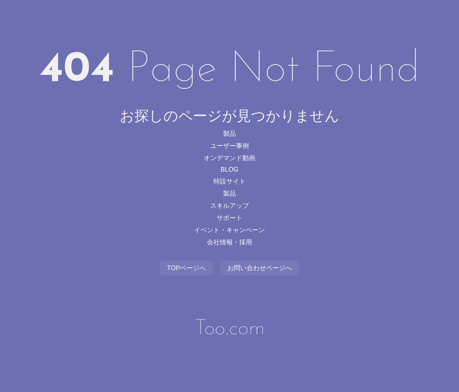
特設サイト (229, 181)
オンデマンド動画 (229, 158)
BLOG (229, 169)
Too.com (229, 329)
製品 (229, 133)
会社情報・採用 (229, 242)
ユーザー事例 (229, 145)
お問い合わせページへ (259, 268)
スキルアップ (229, 205)
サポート (229, 217)
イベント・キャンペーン (229, 230)
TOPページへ (186, 268)
